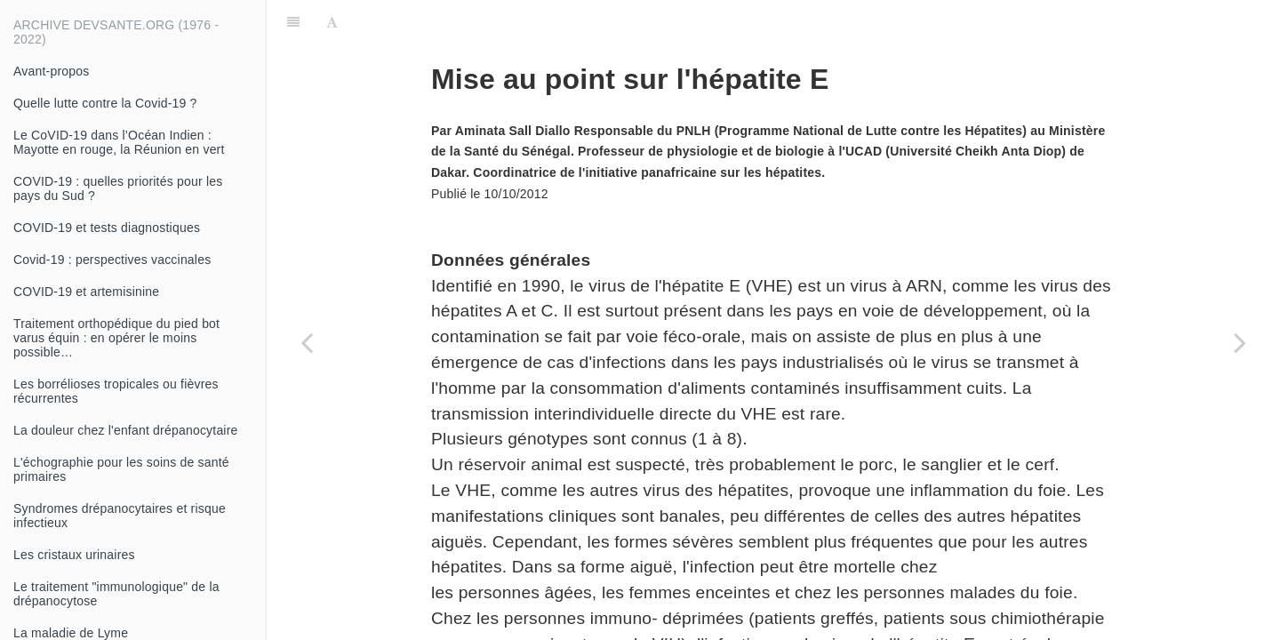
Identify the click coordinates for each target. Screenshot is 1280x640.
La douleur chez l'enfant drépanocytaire (125, 430)
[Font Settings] (332, 22)
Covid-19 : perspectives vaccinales (112, 259)
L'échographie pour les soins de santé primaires (121, 469)
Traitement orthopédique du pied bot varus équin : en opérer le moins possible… (116, 337)
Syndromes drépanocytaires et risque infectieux (119, 515)
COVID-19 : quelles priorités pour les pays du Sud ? (117, 188)
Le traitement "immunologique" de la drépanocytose (116, 594)
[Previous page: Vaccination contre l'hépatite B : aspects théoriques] (307, 342)
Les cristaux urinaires (74, 555)
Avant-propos (51, 71)
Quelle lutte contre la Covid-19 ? (105, 103)
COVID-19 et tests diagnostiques (106, 227)
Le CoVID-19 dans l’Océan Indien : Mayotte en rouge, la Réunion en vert (119, 142)
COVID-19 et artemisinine (86, 291)
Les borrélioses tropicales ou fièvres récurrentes (116, 391)
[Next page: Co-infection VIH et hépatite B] (1240, 342)
